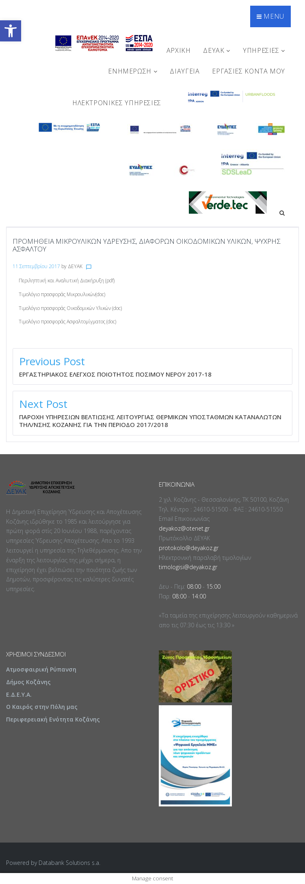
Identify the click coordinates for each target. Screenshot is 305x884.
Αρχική (179, 50)
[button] (10, 30)
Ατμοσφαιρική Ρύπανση (41, 669)
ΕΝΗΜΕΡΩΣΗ (132, 71)
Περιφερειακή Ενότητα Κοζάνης (53, 719)
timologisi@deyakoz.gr (188, 567)
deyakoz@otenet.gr (184, 528)
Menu (270, 16)
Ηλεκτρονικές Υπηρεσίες (116, 102)
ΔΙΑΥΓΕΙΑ (184, 71)
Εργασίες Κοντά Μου (248, 71)
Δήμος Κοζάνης (28, 682)
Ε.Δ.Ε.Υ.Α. (19, 694)
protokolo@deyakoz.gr (188, 548)
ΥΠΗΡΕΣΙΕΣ (264, 50)
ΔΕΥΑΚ (216, 50)
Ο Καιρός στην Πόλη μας (42, 707)
